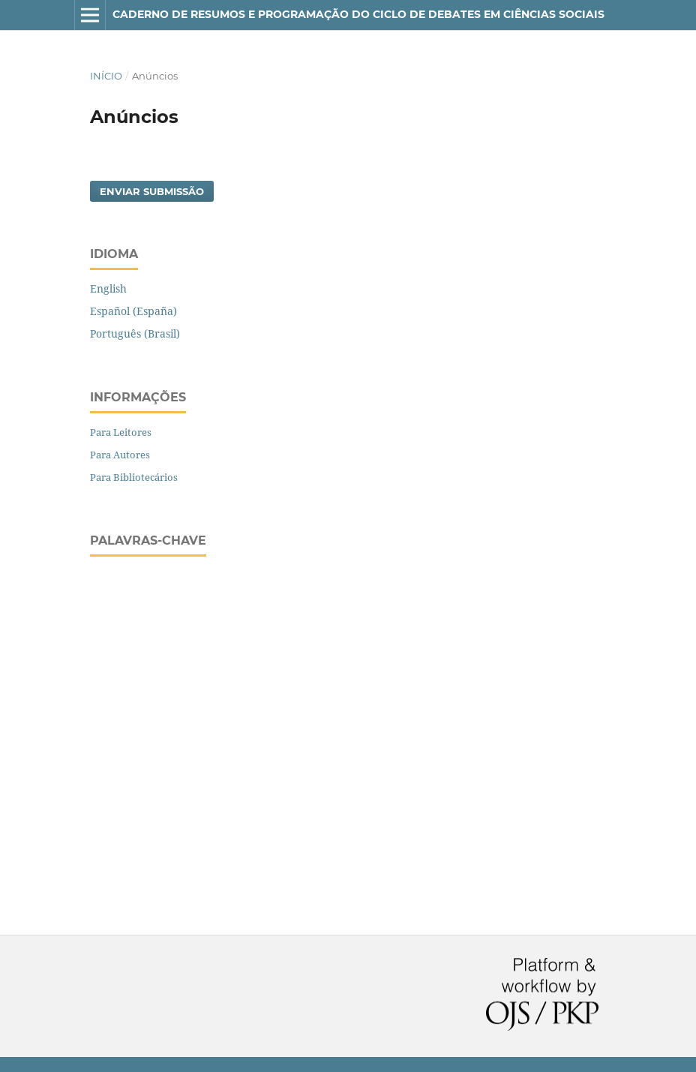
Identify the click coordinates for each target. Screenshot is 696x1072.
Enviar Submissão (152, 191)
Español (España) (133, 311)
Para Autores (120, 454)
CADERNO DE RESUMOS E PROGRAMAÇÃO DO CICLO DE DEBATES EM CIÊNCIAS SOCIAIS (358, 14)
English (108, 288)
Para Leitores (121, 432)
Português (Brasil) (135, 333)
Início (106, 76)
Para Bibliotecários (134, 477)
